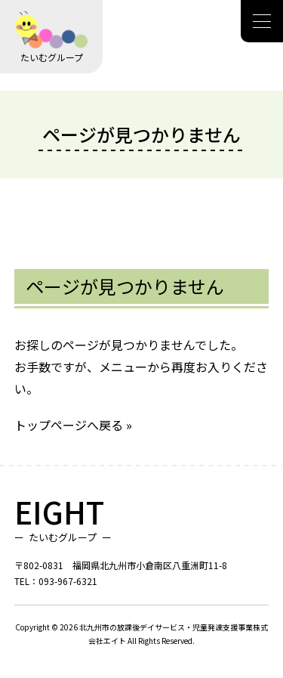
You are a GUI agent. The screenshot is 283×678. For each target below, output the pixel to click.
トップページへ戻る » (73, 425)
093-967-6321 (67, 580)
